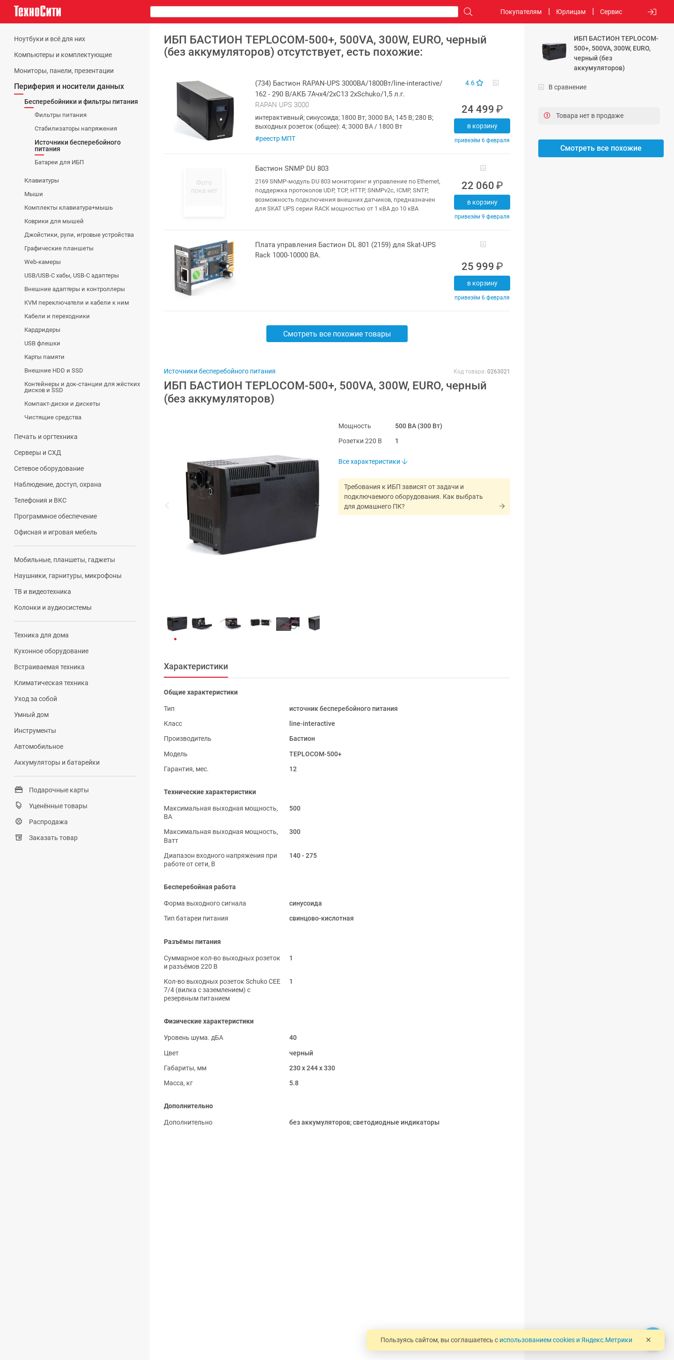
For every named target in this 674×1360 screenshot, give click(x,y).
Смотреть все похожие (601, 148)
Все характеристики (372, 461)
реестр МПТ (277, 138)
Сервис (611, 11)
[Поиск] (465, 12)
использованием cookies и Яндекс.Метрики (565, 1340)
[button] (237, 506)
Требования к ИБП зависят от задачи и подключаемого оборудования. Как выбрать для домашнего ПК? (413, 496)
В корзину (482, 126)
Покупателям (521, 11)
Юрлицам (571, 11)
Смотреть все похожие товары (337, 333)
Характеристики (196, 666)
